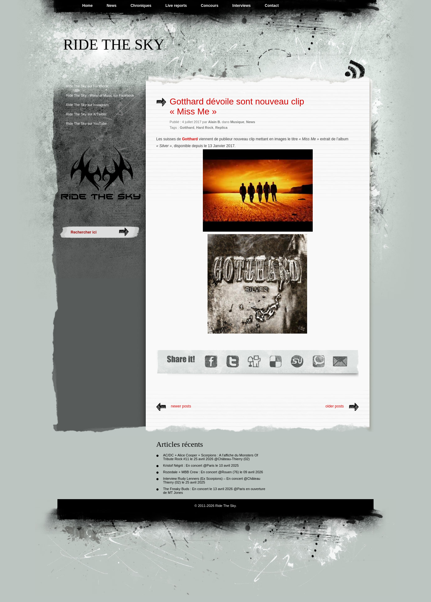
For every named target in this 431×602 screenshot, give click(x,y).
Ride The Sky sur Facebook (87, 86)
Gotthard (187, 127)
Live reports (176, 5)
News (111, 5)
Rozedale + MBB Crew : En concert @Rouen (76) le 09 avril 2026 (213, 472)
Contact (272, 5)
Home (87, 5)
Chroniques (140, 5)
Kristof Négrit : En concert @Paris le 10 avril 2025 (201, 465)
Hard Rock (204, 127)
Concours (209, 5)
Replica (221, 127)
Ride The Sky (113, 44)
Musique (237, 122)
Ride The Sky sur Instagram (87, 105)
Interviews (242, 5)
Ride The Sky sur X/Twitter (86, 114)
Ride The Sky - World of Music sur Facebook (100, 95)
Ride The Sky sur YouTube (86, 123)
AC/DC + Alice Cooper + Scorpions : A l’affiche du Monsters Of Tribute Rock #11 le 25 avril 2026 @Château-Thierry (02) (210, 457)
